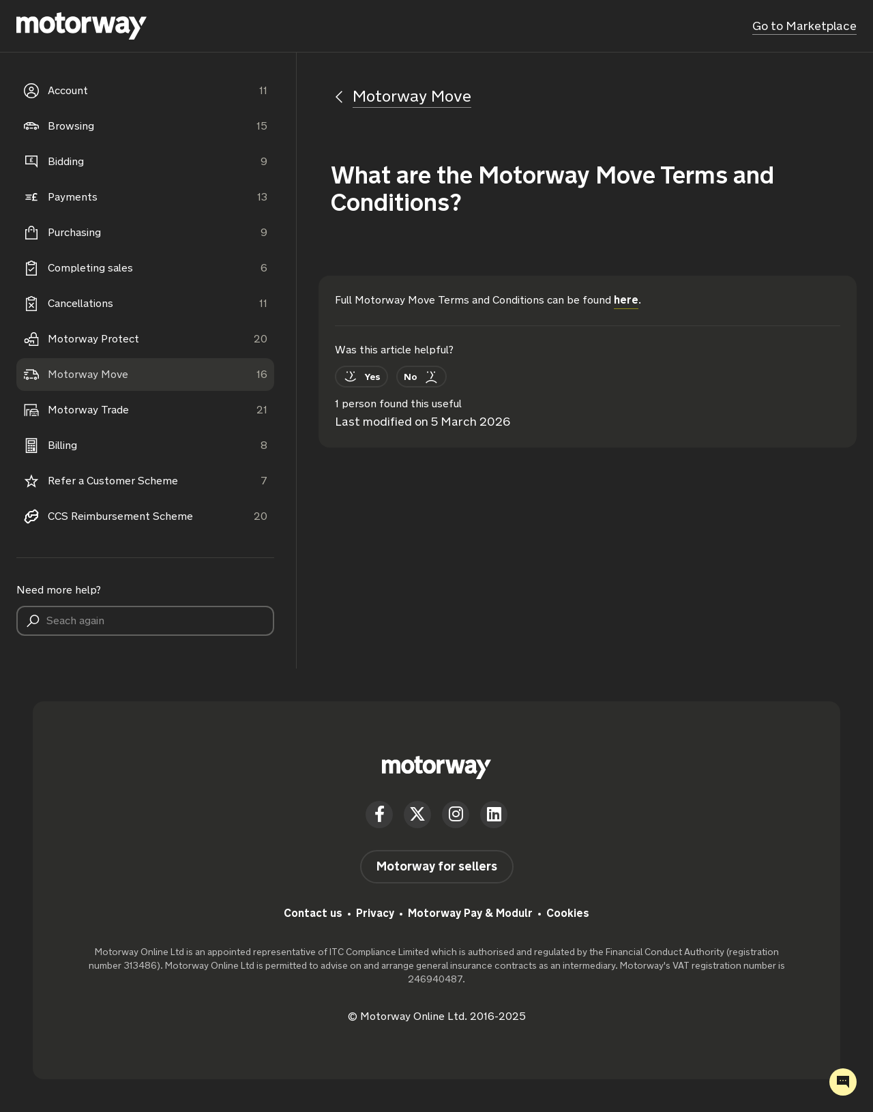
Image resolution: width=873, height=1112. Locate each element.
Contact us (313, 913)
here (626, 299)
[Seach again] (145, 621)
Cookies (567, 913)
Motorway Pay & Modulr (470, 913)
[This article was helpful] (361, 376)
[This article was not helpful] (421, 376)
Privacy (375, 913)
